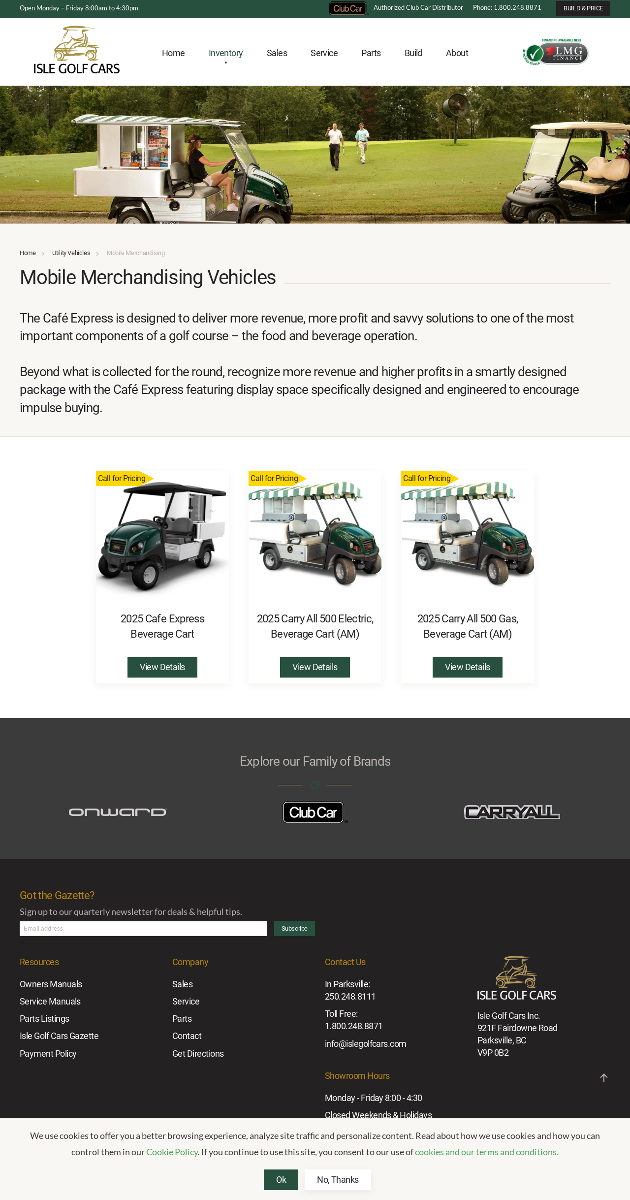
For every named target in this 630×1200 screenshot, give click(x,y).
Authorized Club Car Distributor (396, 7)
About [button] (457, 53)
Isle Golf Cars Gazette (59, 1036)
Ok (281, 1179)
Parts (181, 1018)
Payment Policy (48, 1053)
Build (413, 53)
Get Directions (197, 1053)
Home (173, 53)
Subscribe (295, 928)
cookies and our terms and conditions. (487, 1151)
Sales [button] (277, 53)
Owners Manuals (51, 984)
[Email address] (143, 928)
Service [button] (324, 53)
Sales (182, 984)
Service (185, 1001)
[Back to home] (77, 53)
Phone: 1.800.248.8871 (507, 7)
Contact (186, 1036)
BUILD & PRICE (583, 8)
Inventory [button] (226, 53)
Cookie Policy (172, 1151)
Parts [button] (370, 53)
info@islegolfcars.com (366, 1043)
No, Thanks (338, 1179)
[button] (604, 1078)
